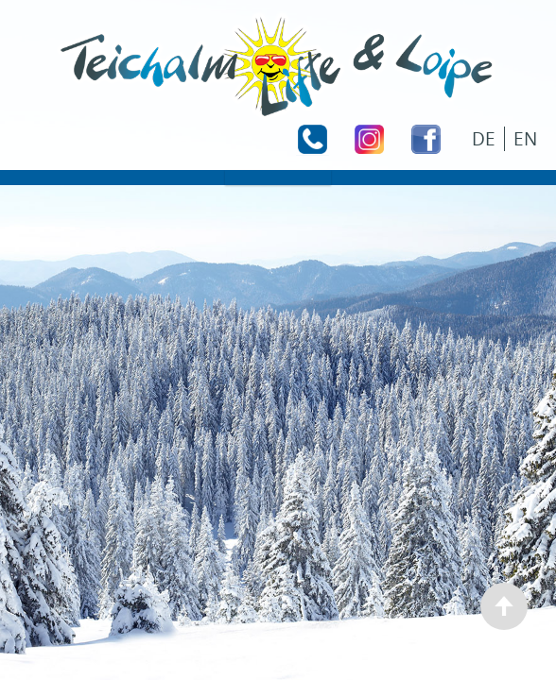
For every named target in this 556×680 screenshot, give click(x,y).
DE (483, 139)
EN (525, 139)
